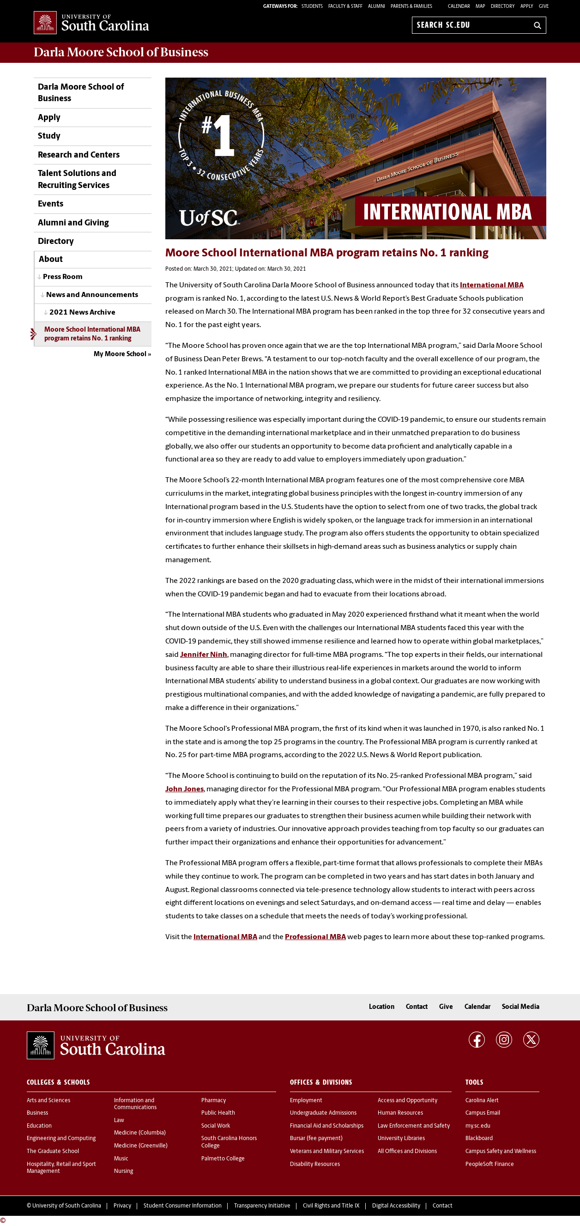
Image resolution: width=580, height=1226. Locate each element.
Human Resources (400, 1113)
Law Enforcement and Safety (414, 1126)
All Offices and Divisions (407, 1151)
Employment (306, 1101)
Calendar (459, 6)
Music (121, 1159)
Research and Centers (79, 155)
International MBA (492, 285)
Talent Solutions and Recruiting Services (77, 180)
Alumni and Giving (73, 223)
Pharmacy (213, 1101)
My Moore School (120, 354)
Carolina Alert (482, 1101)
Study (49, 136)
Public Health (218, 1113)
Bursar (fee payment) (316, 1138)
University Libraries (401, 1138)
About (51, 260)
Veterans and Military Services (327, 1151)
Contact (417, 1007)
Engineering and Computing (61, 1138)
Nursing (123, 1171)
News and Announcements (92, 295)
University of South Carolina (66, 1206)
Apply (526, 6)
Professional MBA (315, 937)
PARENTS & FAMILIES (411, 6)
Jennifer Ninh (203, 655)
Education (39, 1126)
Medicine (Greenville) (141, 1146)
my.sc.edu (477, 1126)
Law (119, 1120)
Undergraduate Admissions (323, 1113)
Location (381, 1007)
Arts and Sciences (48, 1101)
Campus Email (482, 1113)
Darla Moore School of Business (81, 93)
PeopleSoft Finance (489, 1164)
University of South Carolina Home (91, 23)
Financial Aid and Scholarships (326, 1126)
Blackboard (479, 1138)
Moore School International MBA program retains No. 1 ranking (92, 334)
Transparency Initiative (262, 1206)
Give (544, 6)
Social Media (520, 1007)
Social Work (215, 1126)
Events (50, 204)
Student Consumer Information (183, 1206)
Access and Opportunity (407, 1101)
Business (37, 1113)
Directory (503, 6)
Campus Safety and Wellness (500, 1151)
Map (480, 6)
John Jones (184, 789)
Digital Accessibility (396, 1206)
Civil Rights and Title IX (331, 1206)
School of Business (121, 52)
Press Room (63, 277)
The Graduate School (53, 1151)
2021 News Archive (82, 312)
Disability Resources (315, 1164)
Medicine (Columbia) (140, 1133)
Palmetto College (223, 1159)
